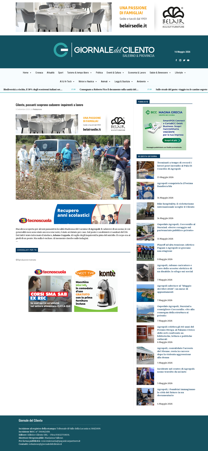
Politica (99, 72)
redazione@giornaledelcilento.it (45, 444)
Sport (60, 72)
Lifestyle (180, 72)
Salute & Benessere (160, 72)
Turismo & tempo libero (79, 72)
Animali (106, 81)
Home (27, 72)
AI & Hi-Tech (67, 81)
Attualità (50, 72)
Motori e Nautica (88, 81)
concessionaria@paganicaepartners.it (60, 441)
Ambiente (143, 81)
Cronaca (39, 72)
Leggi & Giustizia (124, 81)
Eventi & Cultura (115, 72)
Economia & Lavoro (137, 72)
